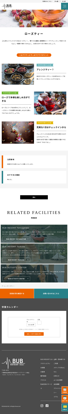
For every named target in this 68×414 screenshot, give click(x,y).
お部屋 (42, 368)
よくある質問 (58, 380)
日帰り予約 (65, 401)
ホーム (4, 286)
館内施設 (43, 376)
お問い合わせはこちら (51, 293)
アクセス (43, 380)
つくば (64, 1)
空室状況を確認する (17, 293)
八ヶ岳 (56, 1)
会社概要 (56, 384)
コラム (56, 397)
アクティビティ (45, 363)
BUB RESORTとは (46, 359)
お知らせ (56, 376)
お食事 (42, 372)
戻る (34, 197)
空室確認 (65, 392)
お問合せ (65, 409)
